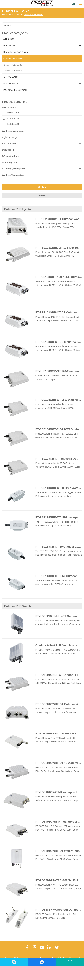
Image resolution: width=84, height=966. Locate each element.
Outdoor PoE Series (15, 11)
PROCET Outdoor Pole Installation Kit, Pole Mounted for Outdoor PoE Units (56, 916)
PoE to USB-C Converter (15, 90)
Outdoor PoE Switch (13, 70)
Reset (42, 195)
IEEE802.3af (13, 112)
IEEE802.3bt (13, 124)
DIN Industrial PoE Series (15, 52)
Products (16, 14)
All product (8, 39)
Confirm (42, 187)
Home (5, 14)
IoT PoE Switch (10, 77)
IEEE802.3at (13, 118)
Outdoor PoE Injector (13, 65)
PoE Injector (9, 45)
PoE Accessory (10, 83)
